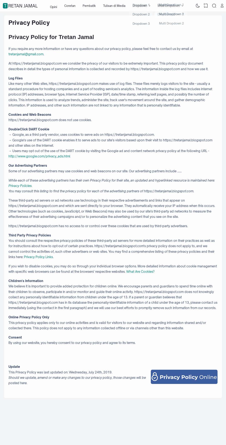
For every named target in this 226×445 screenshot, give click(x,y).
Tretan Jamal (21, 5)
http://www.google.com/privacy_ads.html (39, 156)
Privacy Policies (20, 186)
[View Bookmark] (206, 6)
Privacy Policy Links (38, 257)
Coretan (69, 5)
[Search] (214, 6)
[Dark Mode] (197, 6)
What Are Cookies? (140, 272)
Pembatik (89, 5)
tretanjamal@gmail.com (25, 54)
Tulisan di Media (114, 5)
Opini (53, 5)
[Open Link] (222, 6)
